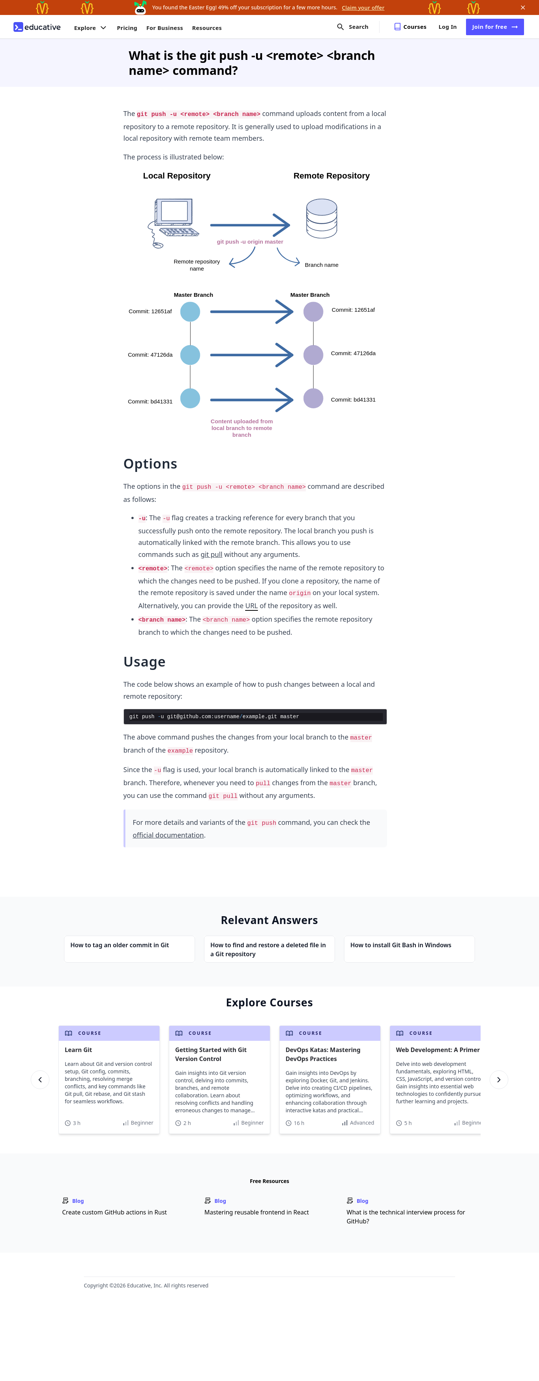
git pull (211, 554)
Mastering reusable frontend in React (256, 1212)
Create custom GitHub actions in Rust (114, 1212)
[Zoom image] (255, 305)
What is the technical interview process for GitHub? (406, 1216)
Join (495, 26)
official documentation (168, 834)
